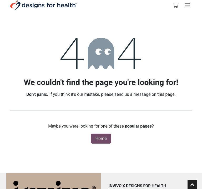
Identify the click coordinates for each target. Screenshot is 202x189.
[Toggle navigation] (187, 5)
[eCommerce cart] (175, 5)
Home (101, 138)
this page (165, 94)
